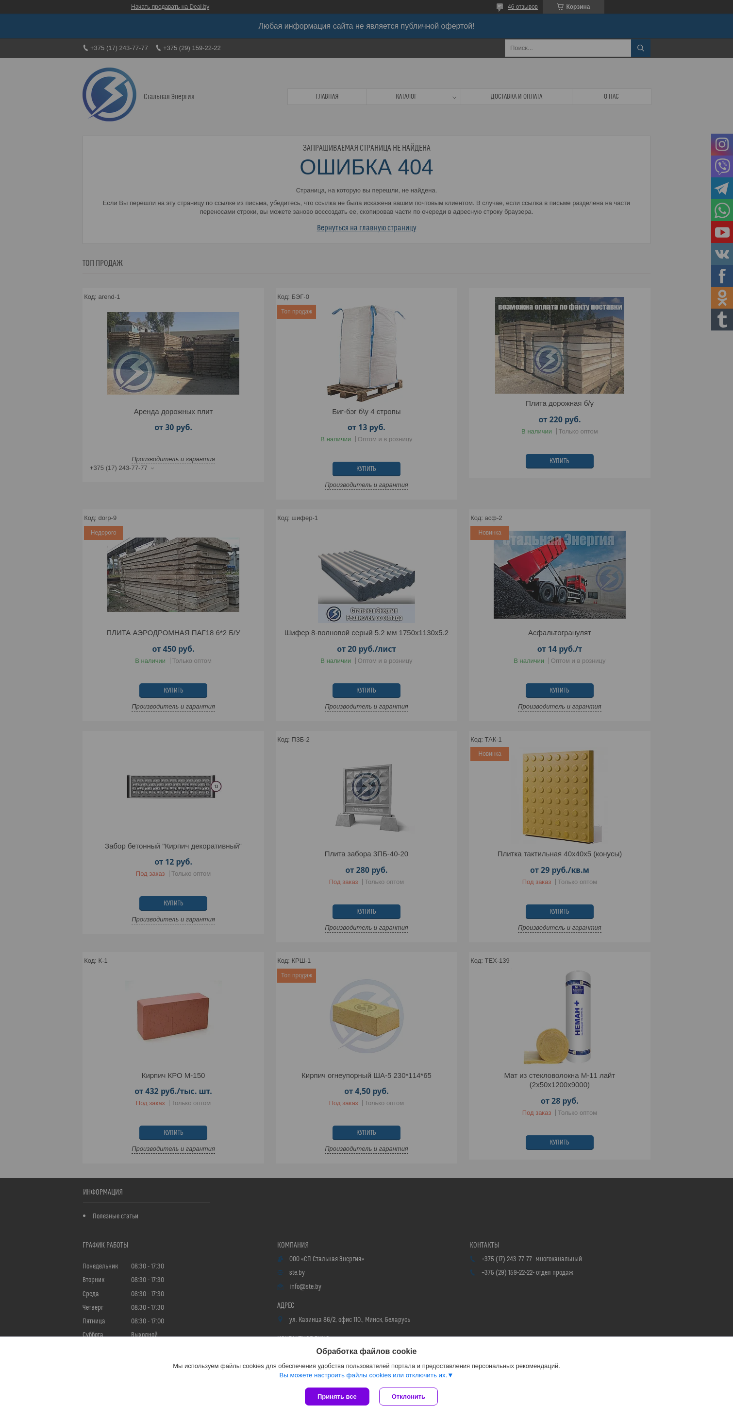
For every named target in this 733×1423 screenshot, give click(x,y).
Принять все (337, 1396)
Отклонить (408, 1396)
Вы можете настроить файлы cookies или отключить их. (363, 1375)
